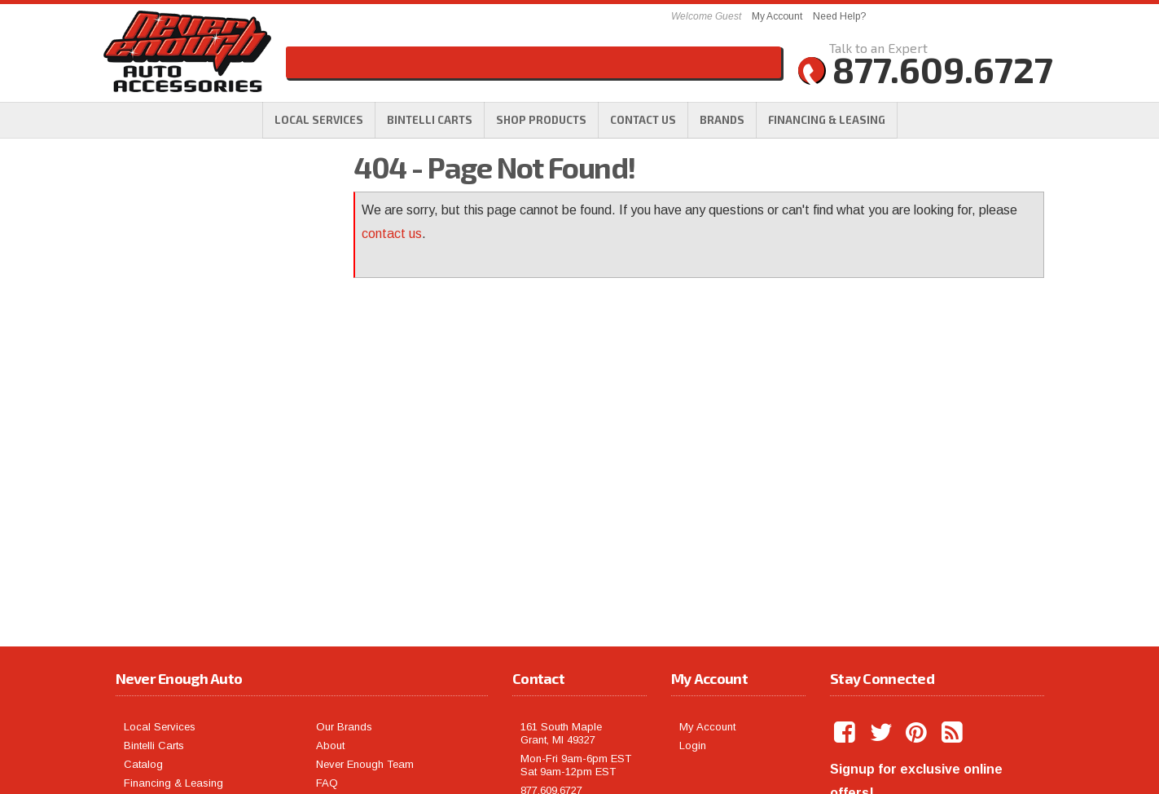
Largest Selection (205, 260)
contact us (392, 233)
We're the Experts (207, 189)
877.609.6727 (188, 432)
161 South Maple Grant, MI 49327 (561, 592)
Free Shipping (193, 229)
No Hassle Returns (207, 301)
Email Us (175, 401)
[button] (541, 120)
